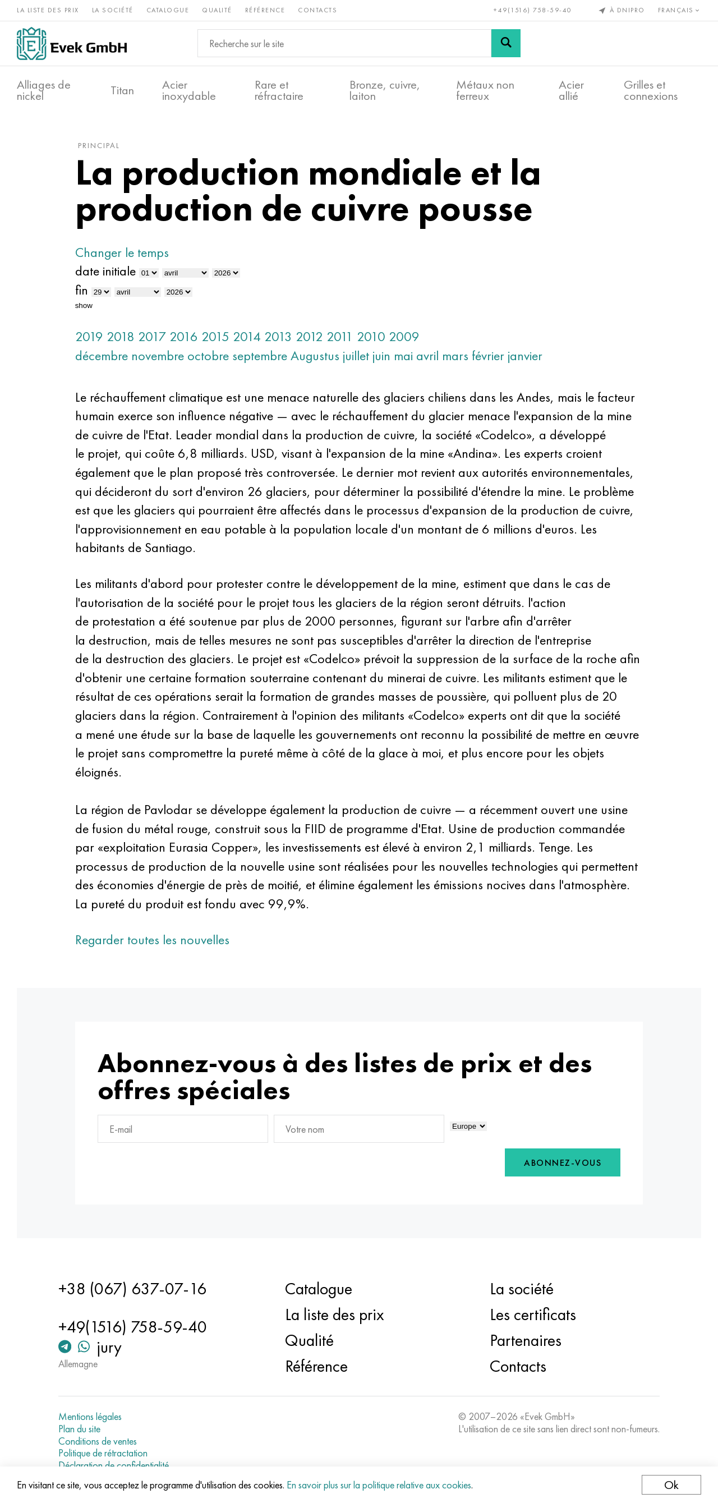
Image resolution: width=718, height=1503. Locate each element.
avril (427, 355)
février (488, 355)
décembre (101, 355)
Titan (122, 90)
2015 (215, 336)
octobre (208, 355)
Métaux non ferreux (485, 90)
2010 (371, 336)
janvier (525, 355)
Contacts (317, 10)
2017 (152, 336)
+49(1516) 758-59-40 (533, 10)
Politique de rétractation (103, 1453)
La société (113, 10)
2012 (309, 336)
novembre (157, 355)
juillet (356, 355)
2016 (183, 336)
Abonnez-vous (562, 1163)
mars (455, 355)
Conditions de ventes (97, 1441)
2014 (247, 336)
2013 (278, 336)
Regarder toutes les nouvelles (152, 939)
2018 (121, 336)
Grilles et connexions (651, 90)
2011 (339, 336)
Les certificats (533, 1314)
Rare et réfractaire (279, 90)
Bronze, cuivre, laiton (384, 90)
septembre (259, 355)
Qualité (217, 10)
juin (381, 355)
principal (99, 145)
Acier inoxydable (189, 90)
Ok (671, 1485)
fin (81, 289)
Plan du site (79, 1429)
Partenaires (525, 1340)
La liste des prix (48, 10)
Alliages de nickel (44, 90)
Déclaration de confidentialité (113, 1465)
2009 (404, 336)
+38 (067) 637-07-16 (132, 1289)
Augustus (315, 355)
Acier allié (571, 90)
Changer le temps (122, 252)
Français (680, 10)
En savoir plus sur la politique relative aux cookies (379, 1484)
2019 (89, 336)
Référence (265, 10)
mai (403, 355)
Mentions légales (90, 1416)
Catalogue (168, 10)
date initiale (105, 270)
